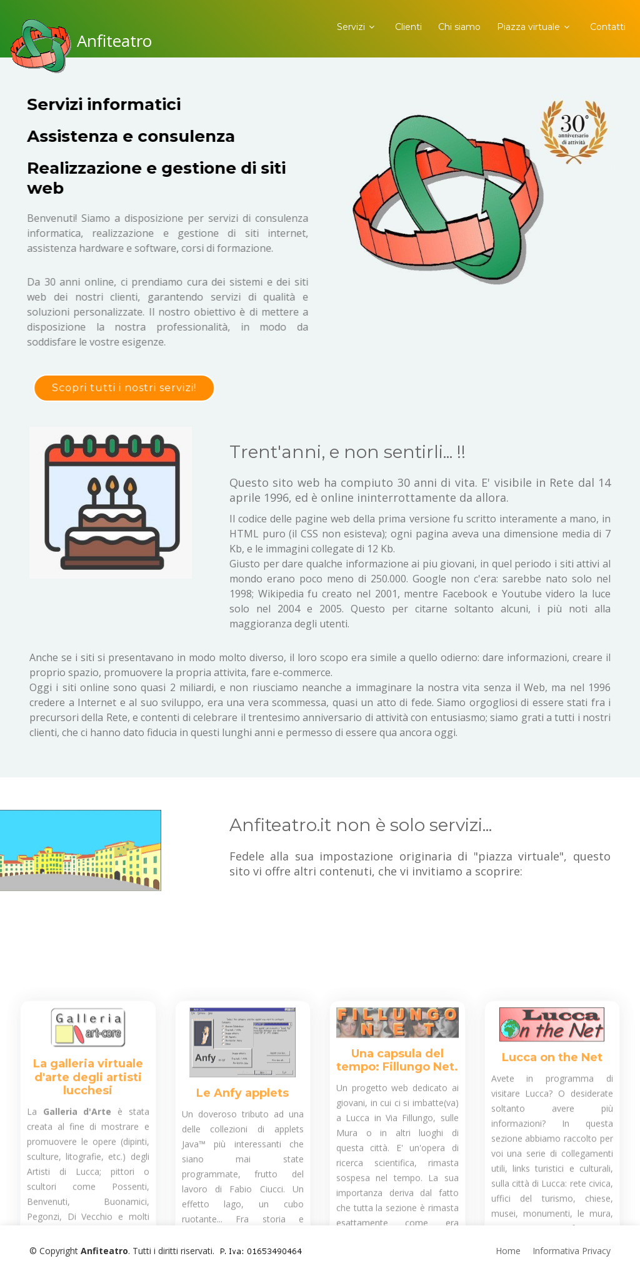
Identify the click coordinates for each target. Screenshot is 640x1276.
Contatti (608, 26)
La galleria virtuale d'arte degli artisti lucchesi (88, 1153)
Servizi (351, 26)
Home (508, 1251)
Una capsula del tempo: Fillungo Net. (397, 1136)
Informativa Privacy (571, 1251)
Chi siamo (459, 26)
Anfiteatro (114, 40)
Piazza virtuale (528, 26)
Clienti (408, 26)
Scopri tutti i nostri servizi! (113, 388)
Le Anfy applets (242, 1169)
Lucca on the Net (552, 1133)
